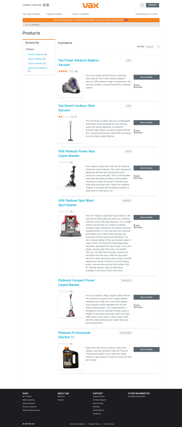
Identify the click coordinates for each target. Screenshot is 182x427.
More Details (146, 77)
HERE (126, 20)
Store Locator (98, 403)
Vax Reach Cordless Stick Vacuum (76, 108)
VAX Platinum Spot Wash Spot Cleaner (76, 203)
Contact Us (97, 414)
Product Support (99, 400)
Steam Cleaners (54, 14)
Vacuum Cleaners (31, 14)
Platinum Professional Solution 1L (74, 335)
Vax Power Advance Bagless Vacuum (78, 62)
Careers (61, 400)
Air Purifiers (27, 396)
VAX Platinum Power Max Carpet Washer (76, 153)
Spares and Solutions (147, 14)
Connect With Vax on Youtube (44, 5)
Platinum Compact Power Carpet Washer (76, 283)
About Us (61, 396)
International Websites (136, 396)
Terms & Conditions (77, 424)
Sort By (140, 46)
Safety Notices (98, 410)
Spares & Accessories (31, 410)
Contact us (47, 5)
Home (28, 25)
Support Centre (99, 396)
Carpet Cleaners (80, 14)
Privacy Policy (94, 424)
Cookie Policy (108, 424)
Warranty (96, 407)
